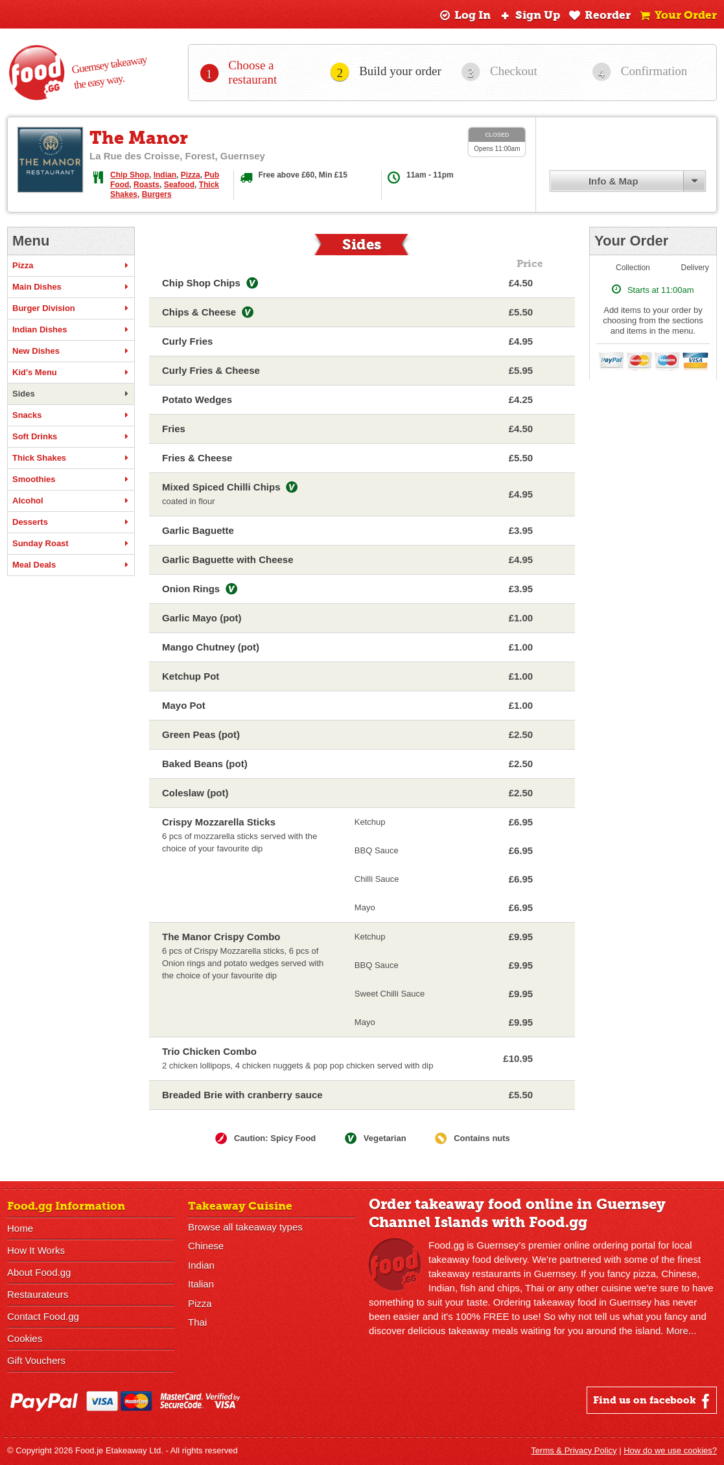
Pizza (190, 174)
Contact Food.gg (43, 1316)
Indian (165, 174)
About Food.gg (39, 1272)
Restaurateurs (37, 1294)
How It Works (36, 1250)
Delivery (695, 267)
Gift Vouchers (36, 1360)
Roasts (146, 184)
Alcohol (71, 501)
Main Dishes (71, 287)
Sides (71, 394)
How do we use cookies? (670, 1450)
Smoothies (71, 479)
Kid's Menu (71, 372)
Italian (201, 1283)
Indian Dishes (71, 330)
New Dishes (71, 351)
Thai (197, 1320)
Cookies (24, 1338)
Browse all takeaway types (245, 1226)
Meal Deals (71, 565)
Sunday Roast (71, 543)
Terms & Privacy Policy (573, 1450)
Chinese (206, 1245)
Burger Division (71, 308)
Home (20, 1228)
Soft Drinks (71, 437)
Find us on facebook (653, 1401)
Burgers (157, 194)
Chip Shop (129, 174)
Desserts (71, 522)
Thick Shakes (71, 458)
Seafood (179, 184)
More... (681, 1330)
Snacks (71, 415)
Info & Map (613, 181)
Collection (633, 267)
